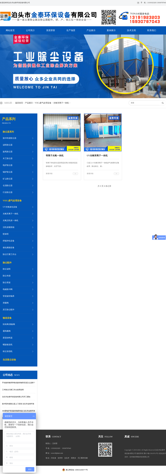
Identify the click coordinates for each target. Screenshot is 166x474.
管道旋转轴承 (8, 296)
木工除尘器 (7, 158)
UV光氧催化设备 (10, 207)
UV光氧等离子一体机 (97, 155)
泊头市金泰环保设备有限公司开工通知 (16, 397)
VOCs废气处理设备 (43, 103)
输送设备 (7, 318)
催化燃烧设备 (8, 248)
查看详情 (49, 174)
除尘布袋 (7, 276)
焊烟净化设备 (8, 241)
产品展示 (91, 30)
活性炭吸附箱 (8, 227)
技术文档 (131, 30)
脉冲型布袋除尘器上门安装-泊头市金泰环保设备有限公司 (18, 405)
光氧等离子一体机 (61, 103)
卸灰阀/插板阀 (9, 324)
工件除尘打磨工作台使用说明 (13, 390)
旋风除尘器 (7, 152)
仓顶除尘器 (7, 185)
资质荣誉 (50, 30)
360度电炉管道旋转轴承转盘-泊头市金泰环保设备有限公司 (18, 412)
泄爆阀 (6, 303)
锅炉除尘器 (7, 172)
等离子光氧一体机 (54, 155)
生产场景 (70, 30)
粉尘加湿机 (7, 351)
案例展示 (111, 30)
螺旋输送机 (7, 345)
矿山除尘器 (7, 179)
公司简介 (30, 30)
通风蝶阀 (7, 331)
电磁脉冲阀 (7, 289)
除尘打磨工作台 (9, 254)
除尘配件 (7, 262)
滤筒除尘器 (7, 145)
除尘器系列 (8, 132)
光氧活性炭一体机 (10, 220)
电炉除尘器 (7, 165)
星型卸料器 (7, 338)
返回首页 (19, 103)
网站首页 (10, 30)
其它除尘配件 (8, 310)
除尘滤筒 (7, 269)
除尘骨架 (7, 282)
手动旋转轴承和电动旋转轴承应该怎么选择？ (18, 383)
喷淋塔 (6, 234)
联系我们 (151, 30)
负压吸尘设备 (9, 359)
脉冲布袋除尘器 (9, 138)
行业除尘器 (7, 192)
